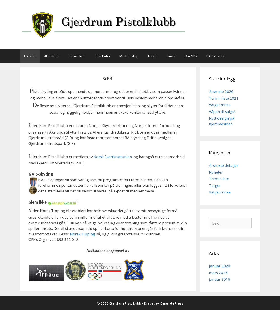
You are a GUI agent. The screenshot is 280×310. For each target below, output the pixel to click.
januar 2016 (219, 279)
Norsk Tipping (82, 234)
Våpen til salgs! (222, 111)
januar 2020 (219, 265)
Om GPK (191, 56)
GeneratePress (171, 303)
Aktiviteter (52, 56)
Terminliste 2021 (223, 98)
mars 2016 (218, 272)
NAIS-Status (215, 56)
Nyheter (216, 172)
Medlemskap (128, 56)
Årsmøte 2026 (221, 91)
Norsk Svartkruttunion (112, 156)
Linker (171, 56)
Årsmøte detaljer (223, 165)
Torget (152, 56)
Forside (29, 56)
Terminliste (77, 56)
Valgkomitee (220, 104)
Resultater (102, 56)
